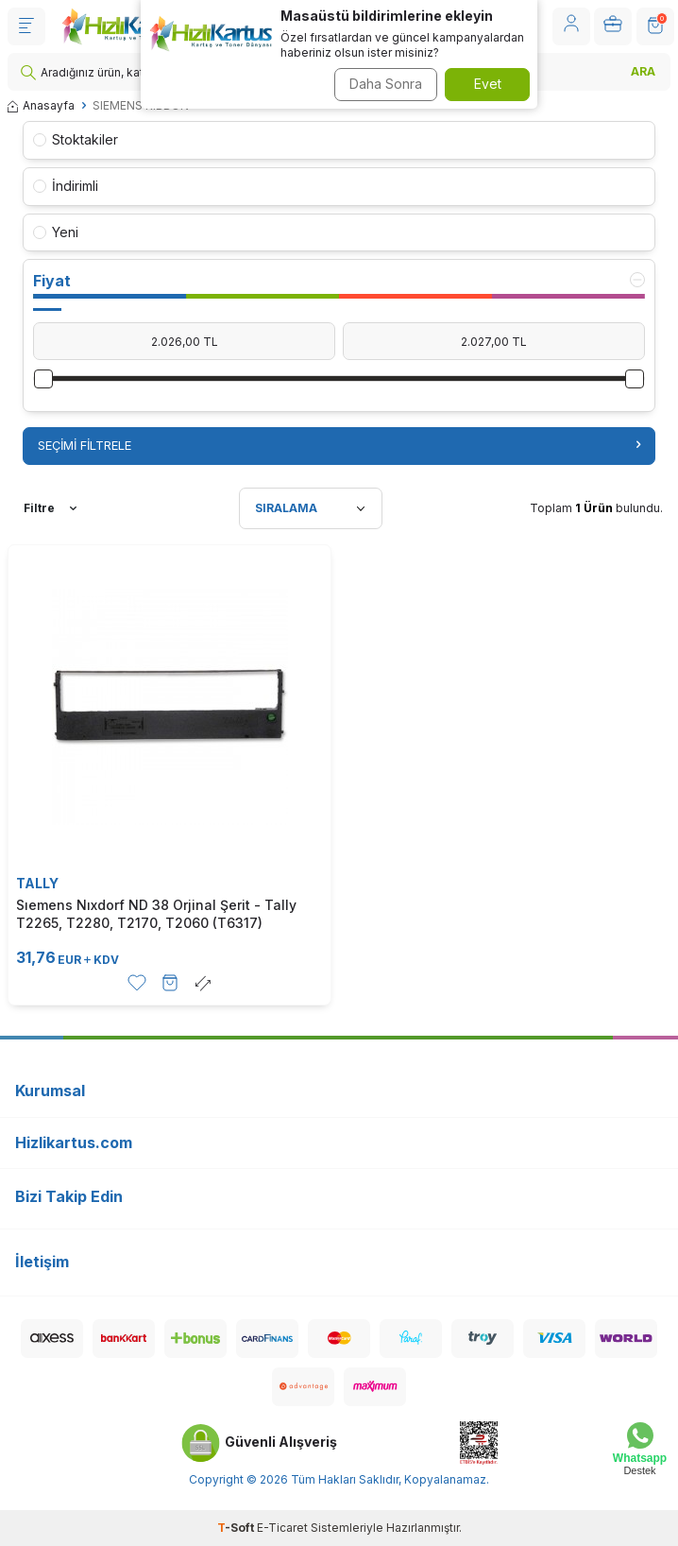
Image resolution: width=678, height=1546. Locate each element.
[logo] (126, 26)
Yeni (55, 232)
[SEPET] (655, 26)
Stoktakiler (75, 139)
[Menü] (26, 26)
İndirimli (65, 186)
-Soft (237, 1527)
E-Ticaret (282, 1527)
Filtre (50, 508)
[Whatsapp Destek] (639, 1449)
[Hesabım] (571, 26)
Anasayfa (41, 105)
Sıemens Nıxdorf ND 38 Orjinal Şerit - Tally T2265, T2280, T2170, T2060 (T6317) (156, 913)
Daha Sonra (385, 84)
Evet (487, 84)
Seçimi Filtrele (339, 445)
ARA (643, 71)
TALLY (37, 883)
